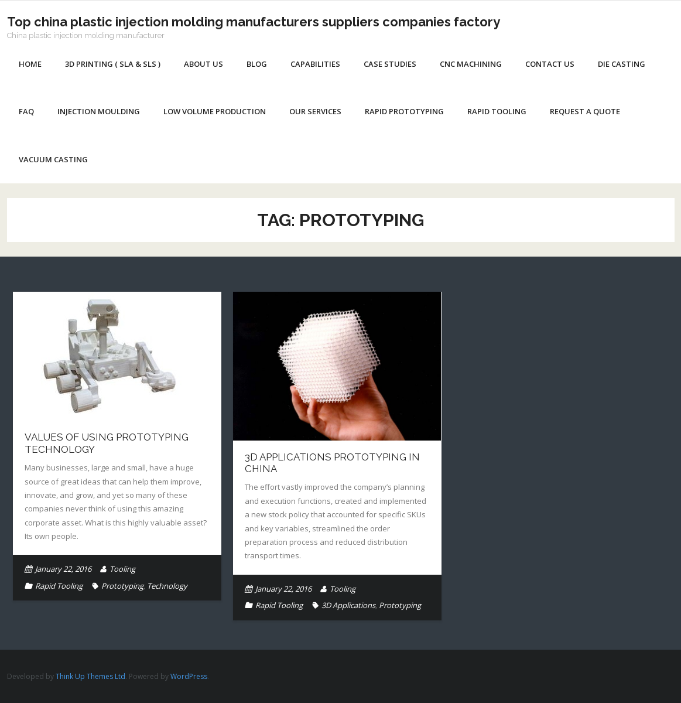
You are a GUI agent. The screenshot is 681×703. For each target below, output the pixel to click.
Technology (167, 586)
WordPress (188, 676)
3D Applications (348, 605)
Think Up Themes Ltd (90, 676)
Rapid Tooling (59, 586)
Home (30, 64)
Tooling (122, 569)
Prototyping (122, 586)
